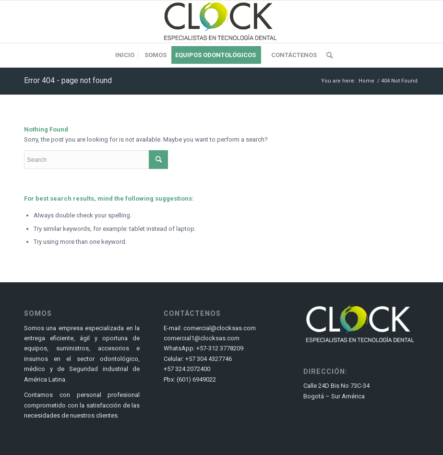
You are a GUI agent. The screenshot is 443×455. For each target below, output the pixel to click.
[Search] (327, 55)
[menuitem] (124, 55)
